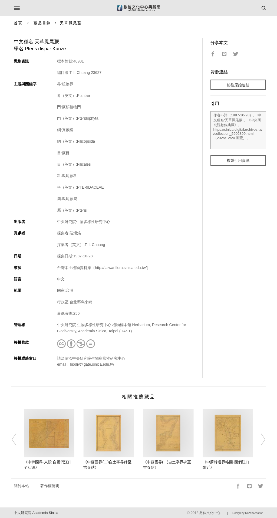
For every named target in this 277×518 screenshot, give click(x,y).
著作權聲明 (49, 486)
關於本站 (21, 486)
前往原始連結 (238, 85)
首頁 (18, 23)
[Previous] (17, 439)
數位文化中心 (209, 513)
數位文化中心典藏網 (138, 8)
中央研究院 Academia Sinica (36, 513)
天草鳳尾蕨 (71, 23)
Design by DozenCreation (247, 513)
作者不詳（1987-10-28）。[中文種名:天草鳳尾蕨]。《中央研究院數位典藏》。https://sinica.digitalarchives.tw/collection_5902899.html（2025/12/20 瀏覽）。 (238, 130)
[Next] (259, 439)
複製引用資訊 (238, 160)
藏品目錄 (42, 23)
